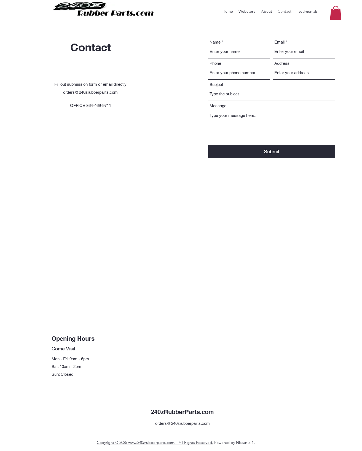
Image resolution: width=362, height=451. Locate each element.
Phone (215, 63)
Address (281, 63)
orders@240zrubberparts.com (90, 92)
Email (279, 42)
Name (215, 42)
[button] (336, 13)
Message (218, 106)
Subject (216, 84)
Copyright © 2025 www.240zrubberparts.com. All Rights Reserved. (155, 442)
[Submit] (271, 151)
